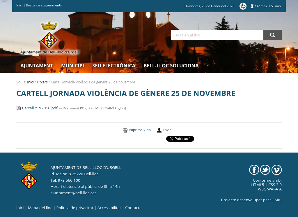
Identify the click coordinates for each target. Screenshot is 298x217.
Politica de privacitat (74, 207)
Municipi (72, 65)
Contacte (133, 207)
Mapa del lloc (40, 207)
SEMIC (276, 199)
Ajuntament (36, 65)
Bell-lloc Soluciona (170, 65)
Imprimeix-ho (140, 129)
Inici (19, 5)
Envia (167, 129)
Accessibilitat (109, 207)
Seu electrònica (113, 65)
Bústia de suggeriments (44, 5)
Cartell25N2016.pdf (37, 108)
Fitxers (42, 82)
